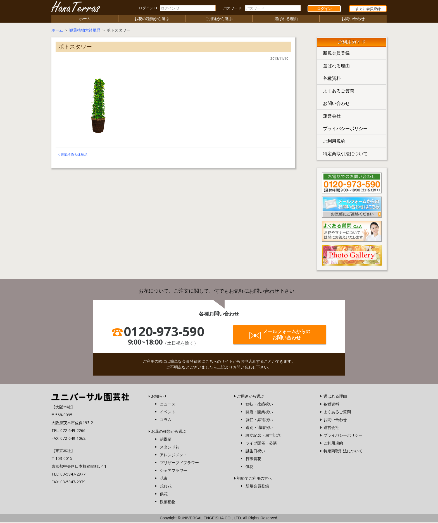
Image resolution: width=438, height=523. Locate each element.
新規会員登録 (336, 54)
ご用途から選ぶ (219, 19)
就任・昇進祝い (259, 420)
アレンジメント (173, 455)
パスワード (232, 8)
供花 (164, 495)
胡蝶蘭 (166, 440)
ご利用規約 (334, 142)
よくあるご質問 (338, 92)
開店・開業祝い (259, 412)
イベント (167, 412)
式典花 (166, 487)
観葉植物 (167, 502)
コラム (166, 420)
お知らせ (159, 397)
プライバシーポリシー (345, 129)
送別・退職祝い (259, 428)
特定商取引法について (345, 155)
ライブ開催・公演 (261, 444)
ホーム (85, 19)
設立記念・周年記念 (263, 436)
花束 (164, 479)
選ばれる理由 (286, 19)
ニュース (167, 405)
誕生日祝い (255, 452)
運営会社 (332, 117)
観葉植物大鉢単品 (85, 31)
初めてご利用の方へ (254, 479)
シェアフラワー (173, 471)
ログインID (148, 8)
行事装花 (253, 459)
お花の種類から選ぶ (152, 19)
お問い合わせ (353, 19)
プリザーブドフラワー (179, 463)
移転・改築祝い (259, 405)
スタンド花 (169, 448)
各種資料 (332, 79)
